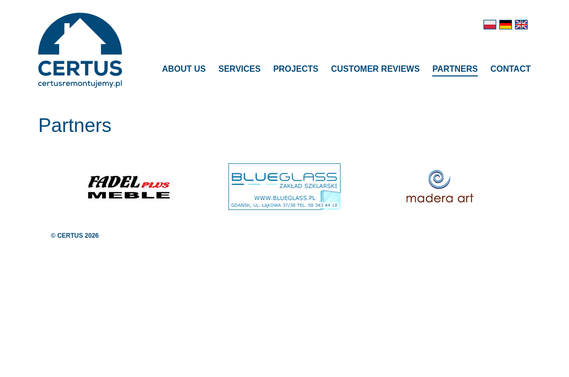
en (521, 24)
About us (184, 68)
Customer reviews (375, 68)
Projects (295, 68)
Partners (455, 68)
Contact (510, 68)
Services (239, 68)
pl (490, 24)
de (505, 24)
